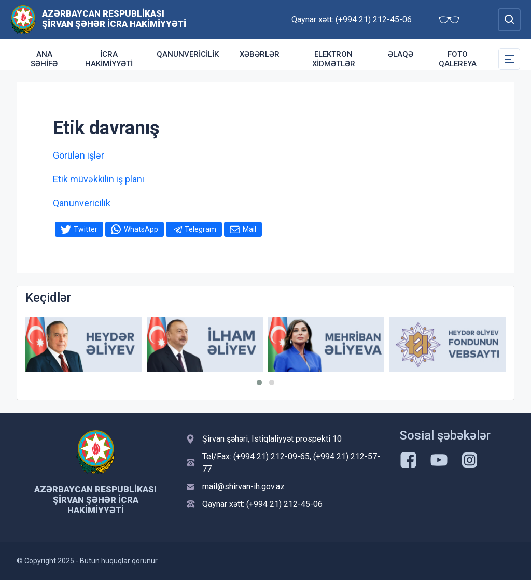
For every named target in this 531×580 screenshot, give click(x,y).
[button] (259, 382)
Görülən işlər (78, 155)
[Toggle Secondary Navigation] (509, 59)
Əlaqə (400, 54)
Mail (249, 229)
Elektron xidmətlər (333, 59)
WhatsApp (141, 229)
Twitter (85, 229)
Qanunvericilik (188, 54)
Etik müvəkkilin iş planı (98, 179)
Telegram (200, 229)
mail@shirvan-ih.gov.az (243, 486)
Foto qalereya (458, 59)
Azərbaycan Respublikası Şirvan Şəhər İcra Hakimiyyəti (114, 18)
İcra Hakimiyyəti (109, 59)
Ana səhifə (44, 59)
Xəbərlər (260, 54)
